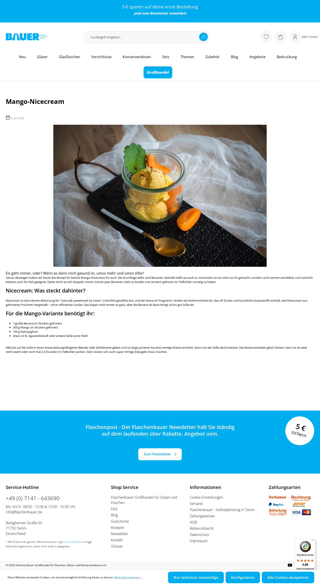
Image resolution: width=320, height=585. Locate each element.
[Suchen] (203, 36)
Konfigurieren (242, 577)
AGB (193, 522)
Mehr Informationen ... (128, 577)
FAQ (114, 508)
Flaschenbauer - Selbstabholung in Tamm (222, 509)
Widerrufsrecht (202, 528)
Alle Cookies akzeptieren (288, 577)
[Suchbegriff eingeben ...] (147, 37)
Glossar (117, 546)
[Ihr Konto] (304, 36)
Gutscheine (120, 521)
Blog (114, 515)
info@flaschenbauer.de (24, 512)
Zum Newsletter (157, 454)
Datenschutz (199, 534)
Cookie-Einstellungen (206, 497)
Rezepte (117, 527)
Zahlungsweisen (202, 516)
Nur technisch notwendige (196, 577)
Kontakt (117, 540)
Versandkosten (73, 542)
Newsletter (159, 13)
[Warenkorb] (280, 36)
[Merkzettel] (266, 36)
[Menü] (313, 541)
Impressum (199, 540)
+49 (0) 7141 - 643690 (33, 498)
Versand (196, 503)
